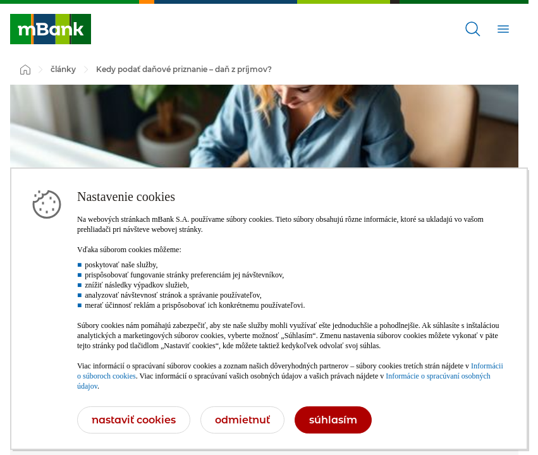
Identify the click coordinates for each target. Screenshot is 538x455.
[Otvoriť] (473, 29)
